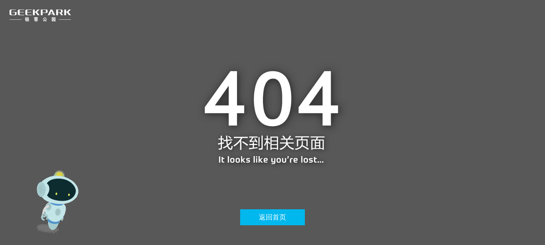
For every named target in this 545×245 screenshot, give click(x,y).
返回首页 (272, 217)
